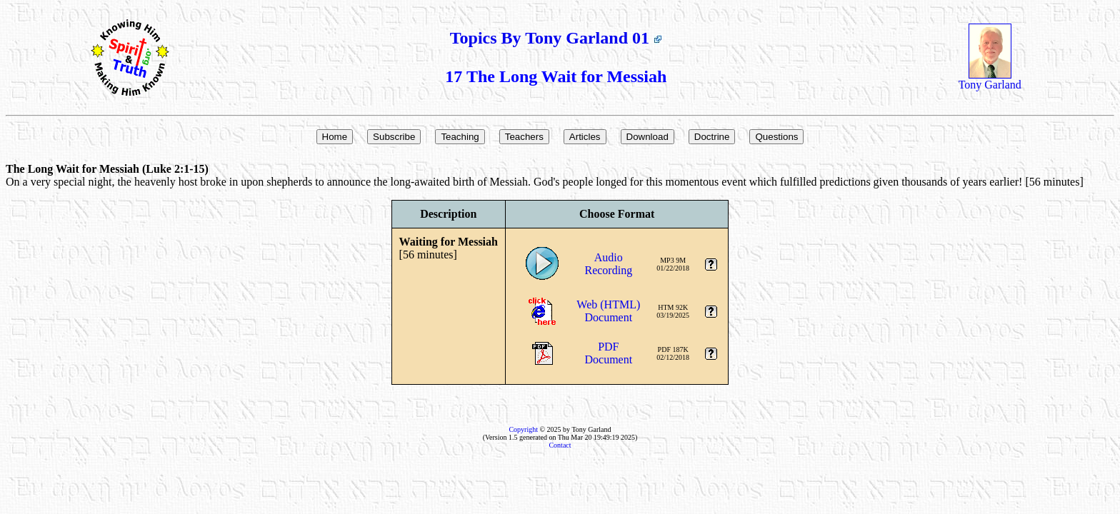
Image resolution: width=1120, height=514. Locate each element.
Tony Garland (990, 80)
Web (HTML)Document (608, 310)
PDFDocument (608, 353)
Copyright (523, 429)
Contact (560, 445)
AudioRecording (608, 263)
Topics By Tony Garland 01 (556, 38)
